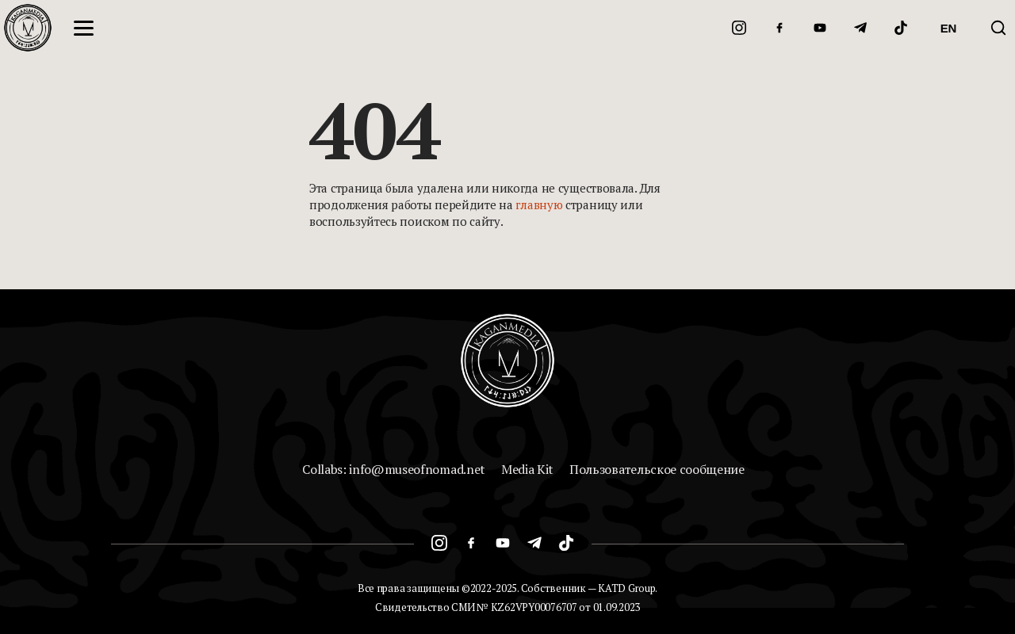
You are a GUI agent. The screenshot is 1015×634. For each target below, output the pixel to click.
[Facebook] (779, 27)
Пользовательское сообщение (657, 469)
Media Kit (527, 469)
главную (538, 204)
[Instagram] (739, 27)
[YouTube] (820, 27)
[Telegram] (860, 27)
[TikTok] (901, 27)
